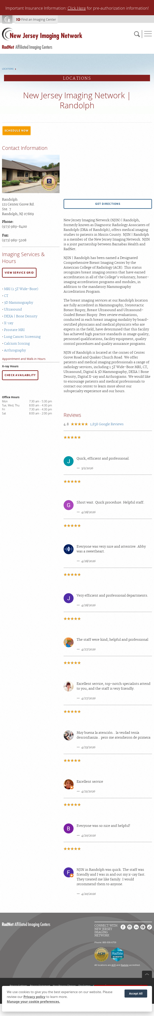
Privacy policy (34, 997)
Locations (8, 69)
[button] (16, 131)
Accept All (136, 993)
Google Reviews (107, 424)
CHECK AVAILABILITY (20, 375)
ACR (113, 964)
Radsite (125, 964)
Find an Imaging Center (38, 19)
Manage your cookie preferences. (33, 1001)
